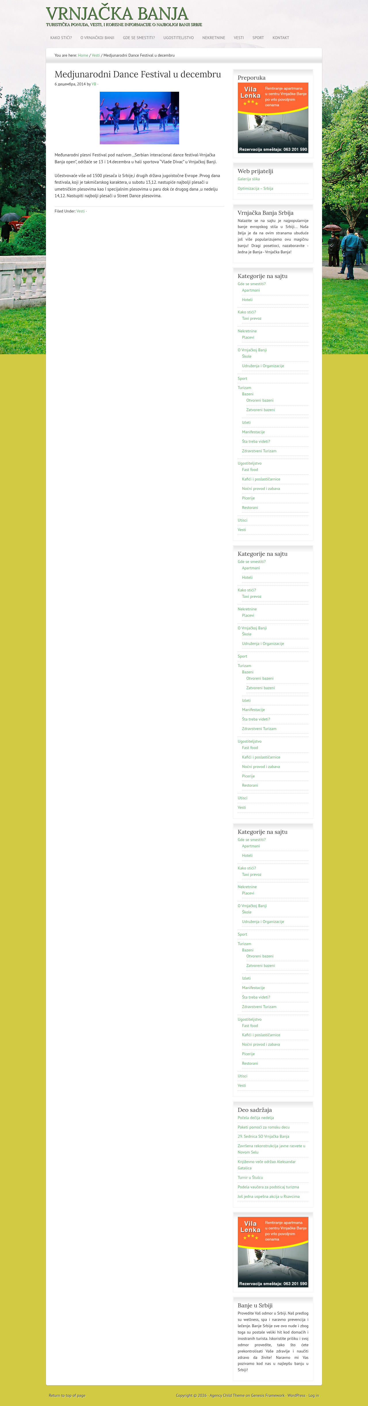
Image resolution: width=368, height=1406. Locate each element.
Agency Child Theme (227, 1395)
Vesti (239, 37)
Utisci (243, 520)
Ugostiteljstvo (179, 37)
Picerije (248, 498)
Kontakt (281, 37)
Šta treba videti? (256, 441)
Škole (247, 356)
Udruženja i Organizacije (263, 365)
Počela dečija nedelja (256, 1117)
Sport (258, 37)
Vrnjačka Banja (117, 13)
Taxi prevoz (251, 318)
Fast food (250, 469)
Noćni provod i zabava (261, 488)
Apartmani (251, 290)
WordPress (296, 1395)
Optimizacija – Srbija (255, 188)
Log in (313, 1395)
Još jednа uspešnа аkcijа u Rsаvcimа (269, 1196)
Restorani (250, 507)
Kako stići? (61, 37)
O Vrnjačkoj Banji (97, 37)
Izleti (246, 422)
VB (94, 84)
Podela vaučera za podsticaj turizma (268, 1186)
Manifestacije (253, 431)
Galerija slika (249, 178)
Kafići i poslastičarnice (261, 479)
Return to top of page (67, 1395)
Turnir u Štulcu (250, 1177)
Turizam (244, 387)
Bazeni (248, 393)
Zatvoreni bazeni (260, 409)
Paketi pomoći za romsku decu (264, 1127)
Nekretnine (213, 37)
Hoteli (247, 299)
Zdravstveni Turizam (259, 450)
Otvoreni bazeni (260, 400)
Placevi (248, 337)
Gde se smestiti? (139, 37)
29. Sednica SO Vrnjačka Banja (263, 1136)
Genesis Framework (268, 1395)
